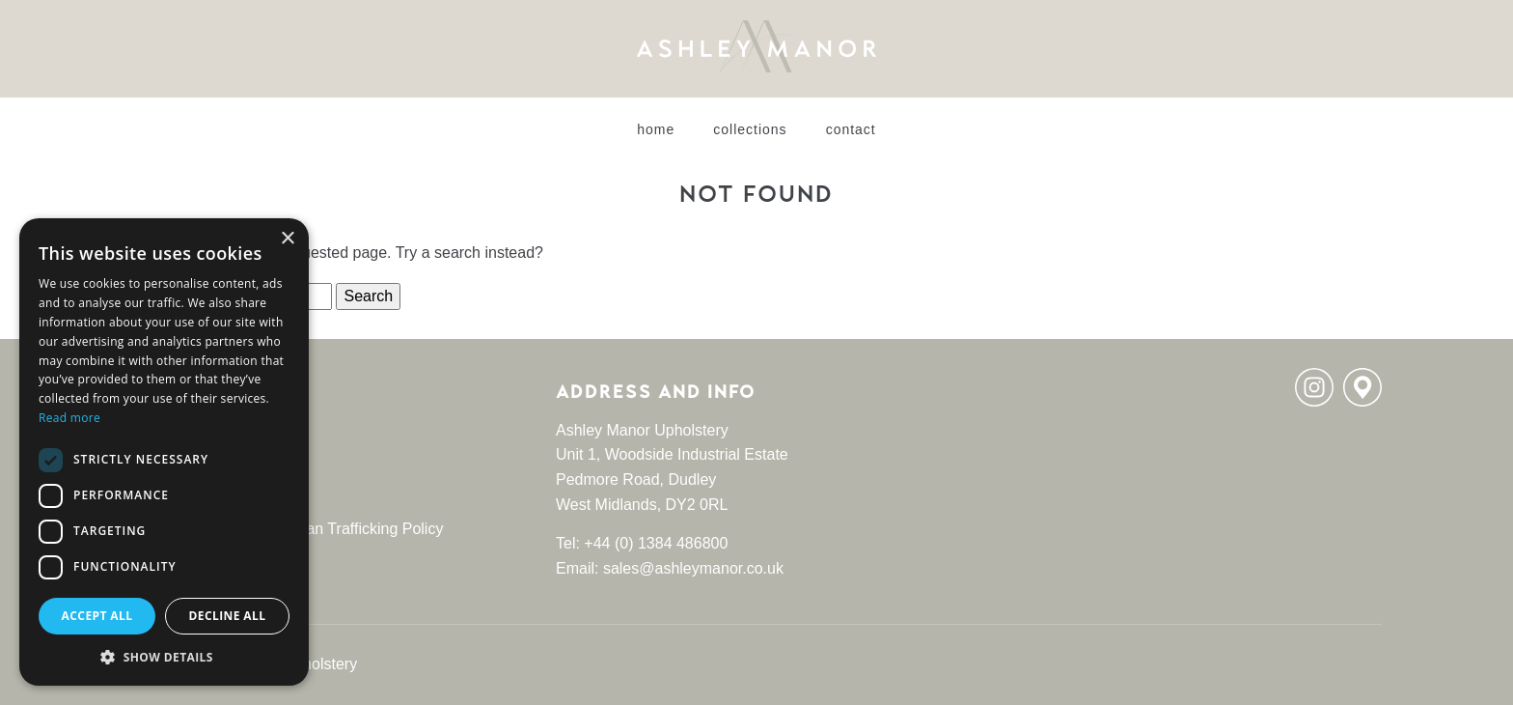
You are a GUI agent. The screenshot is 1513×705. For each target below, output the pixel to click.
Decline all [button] (227, 615)
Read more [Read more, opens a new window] (69, 417)
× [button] (287, 239)
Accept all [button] (97, 615)
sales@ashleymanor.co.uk (693, 568)
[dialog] (164, 452)
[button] (164, 656)
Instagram (1314, 387)
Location (1362, 387)
